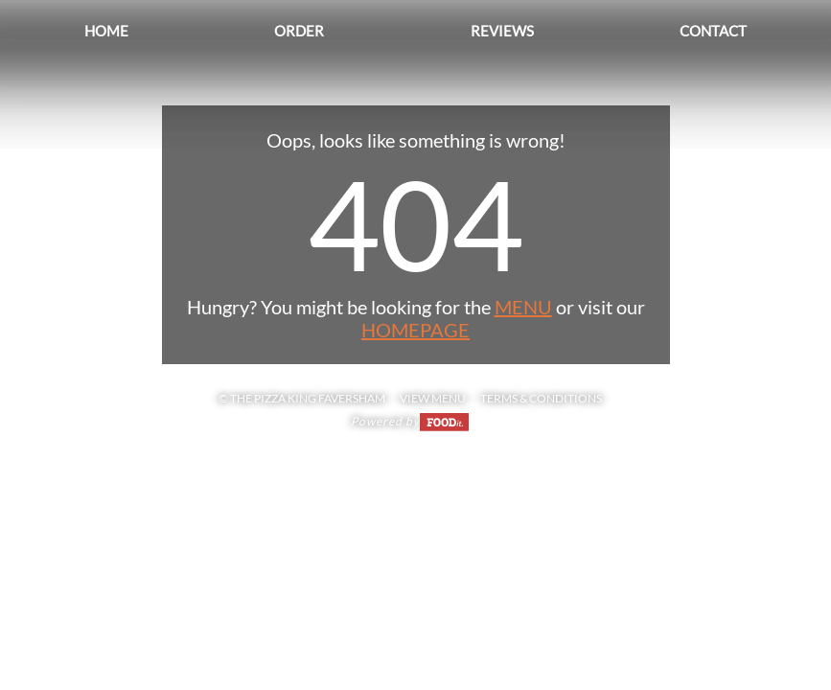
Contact (713, 30)
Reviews (502, 30)
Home (106, 30)
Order (299, 30)
